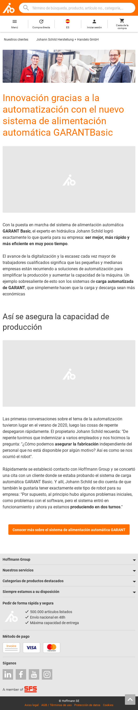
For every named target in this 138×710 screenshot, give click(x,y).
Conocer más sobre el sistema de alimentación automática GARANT (69, 530)
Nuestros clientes (16, 39)
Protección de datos (87, 705)
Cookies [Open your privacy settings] (108, 705)
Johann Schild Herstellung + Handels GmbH (67, 39)
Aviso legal (32, 705)
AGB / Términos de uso (56, 705)
